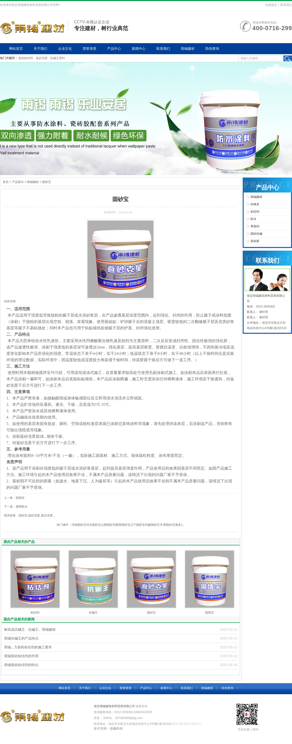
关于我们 (40, 49)
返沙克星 (47, 515)
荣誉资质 (89, 49)
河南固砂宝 (78, 524)
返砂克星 (42, 58)
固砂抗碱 (256, 233)
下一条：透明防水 (15, 506)
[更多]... (179, 524)
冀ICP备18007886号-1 (187, 724)
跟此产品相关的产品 (19, 542)
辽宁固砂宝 (137, 524)
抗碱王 (93, 612)
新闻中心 (139, 49)
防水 (253, 219)
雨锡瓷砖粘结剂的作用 (21, 656)
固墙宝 (209, 612)
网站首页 (16, 49)
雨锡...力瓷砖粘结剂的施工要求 (28, 647)
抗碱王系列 (57, 58)
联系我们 (286, 5)
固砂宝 (46, 182)
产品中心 (114, 49)
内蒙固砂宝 (152, 524)
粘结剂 (35, 612)
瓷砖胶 (255, 241)
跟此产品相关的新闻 (19, 619)
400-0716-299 (272, 28)
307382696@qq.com (129, 718)
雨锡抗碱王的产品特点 (21, 638)
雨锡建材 (188, 49)
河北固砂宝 (93, 524)
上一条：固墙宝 (14, 498)
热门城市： (64, 524)
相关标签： (11, 515)
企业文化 (65, 49)
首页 (6, 182)
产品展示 (18, 182)
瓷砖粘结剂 (25, 58)
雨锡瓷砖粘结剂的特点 (21, 665)
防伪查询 (212, 49)
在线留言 (271, 5)
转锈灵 (255, 204)
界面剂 (255, 226)
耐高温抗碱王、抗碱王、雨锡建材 (30, 629)
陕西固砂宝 (123, 524)
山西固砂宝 (108, 524)
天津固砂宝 (167, 524)
